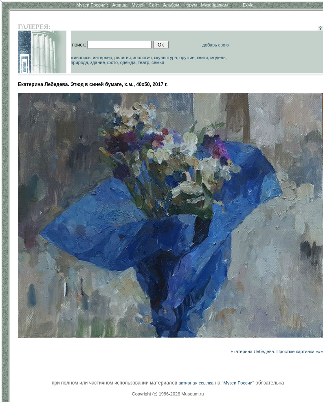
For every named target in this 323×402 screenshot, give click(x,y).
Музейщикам (214, 4)
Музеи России (92, 4)
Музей (138, 4)
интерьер (102, 57)
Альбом (171, 4)
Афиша (120, 4)
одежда (128, 62)
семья (158, 62)
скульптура (165, 57)
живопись (81, 57)
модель (218, 57)
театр (143, 62)
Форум (190, 4)
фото (112, 62)
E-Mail (249, 4)
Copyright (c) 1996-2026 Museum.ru (168, 393)
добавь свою (215, 44)
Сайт (154, 4)
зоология (142, 57)
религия (122, 57)
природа (79, 62)
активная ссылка (195, 382)
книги (202, 57)
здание (97, 62)
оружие (186, 57)
